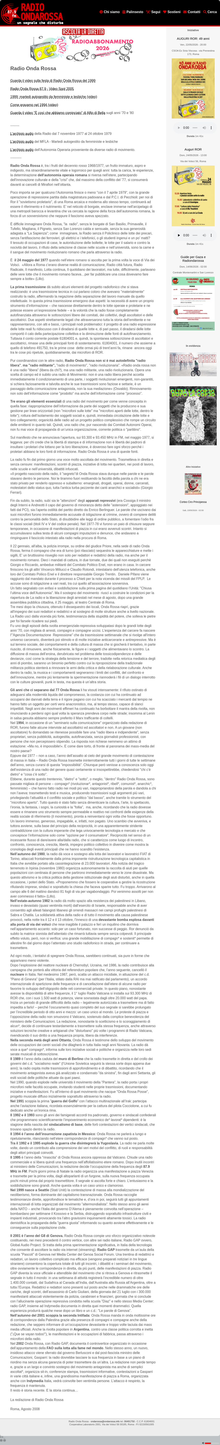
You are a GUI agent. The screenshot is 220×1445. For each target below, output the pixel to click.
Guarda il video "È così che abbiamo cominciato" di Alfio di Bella (57, 113)
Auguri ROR (193, 149)
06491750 (129, 1421)
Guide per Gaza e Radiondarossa (193, 258)
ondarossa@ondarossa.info (105, 1421)
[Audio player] (195, 128)
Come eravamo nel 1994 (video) (34, 105)
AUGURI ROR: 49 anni (193, 38)
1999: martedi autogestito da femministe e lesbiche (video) (53, 97)
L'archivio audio (22, 133)
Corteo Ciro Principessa (193, 501)
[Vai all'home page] (32, 23)
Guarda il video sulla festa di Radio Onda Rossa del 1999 (52, 80)
